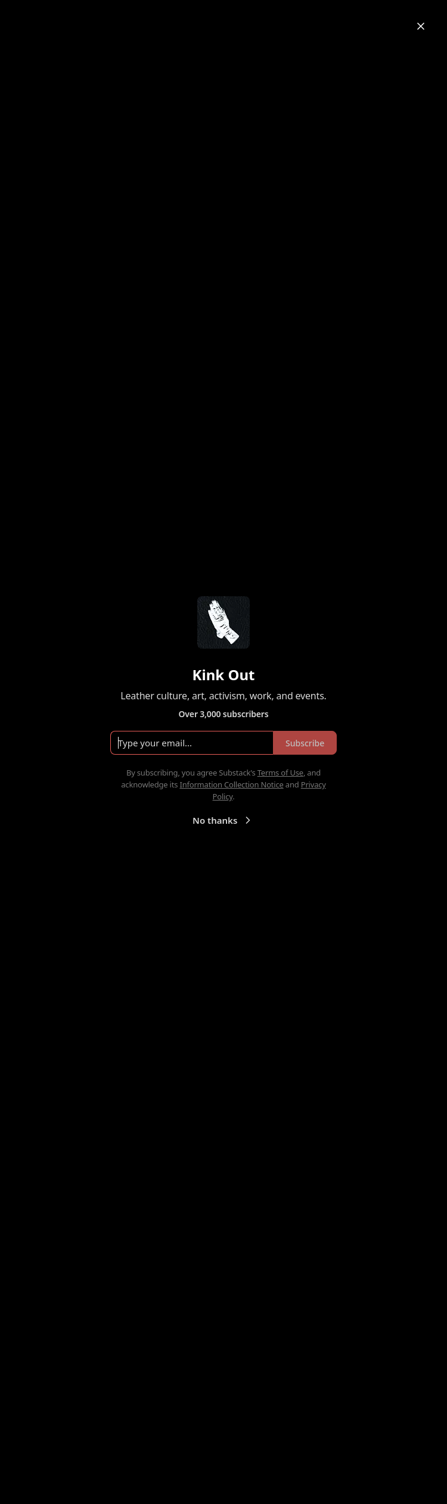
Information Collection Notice (231, 784)
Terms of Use (280, 772)
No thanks (223, 820)
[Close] (421, 26)
